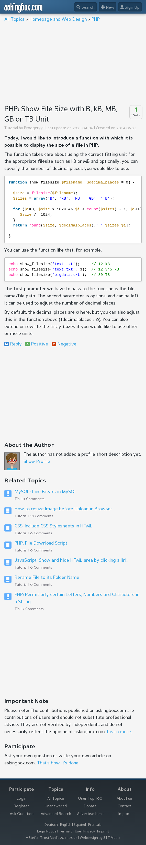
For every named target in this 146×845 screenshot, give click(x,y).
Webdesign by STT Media (100, 838)
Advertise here (90, 814)
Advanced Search (56, 814)
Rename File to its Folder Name (47, 577)
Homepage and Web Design (58, 19)
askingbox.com (23, 8)
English (65, 825)
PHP (96, 19)
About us (124, 799)
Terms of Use (70, 831)
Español (80, 825)
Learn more (119, 732)
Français (95, 825)
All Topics (14, 19)
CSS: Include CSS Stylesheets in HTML (54, 526)
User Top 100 (90, 799)
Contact (124, 806)
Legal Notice (47, 831)
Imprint (124, 814)
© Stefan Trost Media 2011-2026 (51, 838)
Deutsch (51, 825)
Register (21, 806)
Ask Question (21, 814)
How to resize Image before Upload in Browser (63, 509)
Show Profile (37, 461)
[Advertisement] (73, 63)
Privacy (89, 831)
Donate (90, 806)
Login (21, 799)
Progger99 (33, 128)
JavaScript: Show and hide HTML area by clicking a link (71, 560)
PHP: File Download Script (41, 543)
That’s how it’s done (57, 763)
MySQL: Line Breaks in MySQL (46, 492)
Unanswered (56, 806)
